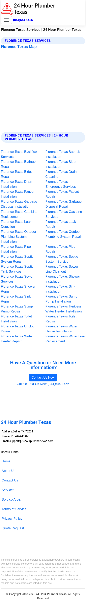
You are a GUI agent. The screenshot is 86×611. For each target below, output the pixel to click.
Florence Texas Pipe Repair (60, 249)
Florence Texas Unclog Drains (17, 328)
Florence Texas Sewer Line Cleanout (61, 269)
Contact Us (10, 480)
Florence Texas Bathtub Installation (62, 154)
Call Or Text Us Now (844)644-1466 (43, 384)
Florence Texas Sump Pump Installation (61, 299)
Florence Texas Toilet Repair (60, 318)
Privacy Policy (12, 519)
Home (6, 461)
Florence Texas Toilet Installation (16, 318)
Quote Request (13, 528)
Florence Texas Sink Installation (60, 289)
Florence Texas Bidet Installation (60, 164)
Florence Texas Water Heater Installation (61, 328)
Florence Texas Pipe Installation (16, 249)
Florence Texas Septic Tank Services (17, 269)
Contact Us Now (43, 377)
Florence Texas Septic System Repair (17, 259)
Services (8, 490)
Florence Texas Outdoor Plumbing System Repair (63, 234)
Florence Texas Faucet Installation (17, 194)
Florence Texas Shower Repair (18, 289)
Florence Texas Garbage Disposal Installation (19, 204)
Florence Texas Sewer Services (17, 279)
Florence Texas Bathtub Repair (18, 164)
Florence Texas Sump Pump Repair (17, 309)
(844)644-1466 (23, 20)
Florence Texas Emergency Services (60, 184)
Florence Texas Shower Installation (62, 279)
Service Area (11, 499)
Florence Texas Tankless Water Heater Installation (63, 309)
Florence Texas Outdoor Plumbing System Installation (18, 237)
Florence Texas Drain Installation (16, 184)
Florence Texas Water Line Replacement (65, 338)
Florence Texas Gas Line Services (63, 214)
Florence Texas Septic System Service (61, 259)
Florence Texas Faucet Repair (62, 194)
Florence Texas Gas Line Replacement (19, 214)
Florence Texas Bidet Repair (16, 174)
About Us (8, 471)
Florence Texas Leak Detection (16, 224)
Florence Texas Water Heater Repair (17, 338)
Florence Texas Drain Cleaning (61, 174)
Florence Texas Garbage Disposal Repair (63, 204)
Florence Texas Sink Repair (16, 299)
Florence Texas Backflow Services (19, 154)
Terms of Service (14, 509)
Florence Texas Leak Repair (60, 224)
